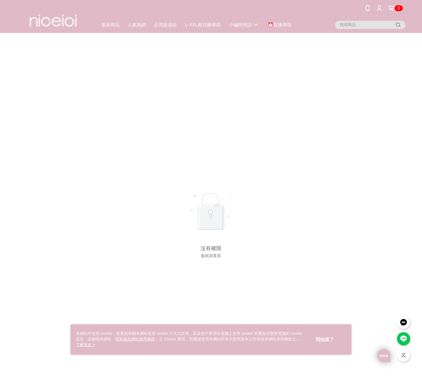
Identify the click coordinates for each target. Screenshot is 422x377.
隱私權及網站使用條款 (135, 339)
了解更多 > (85, 344)
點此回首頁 (211, 255)
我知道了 (325, 339)
